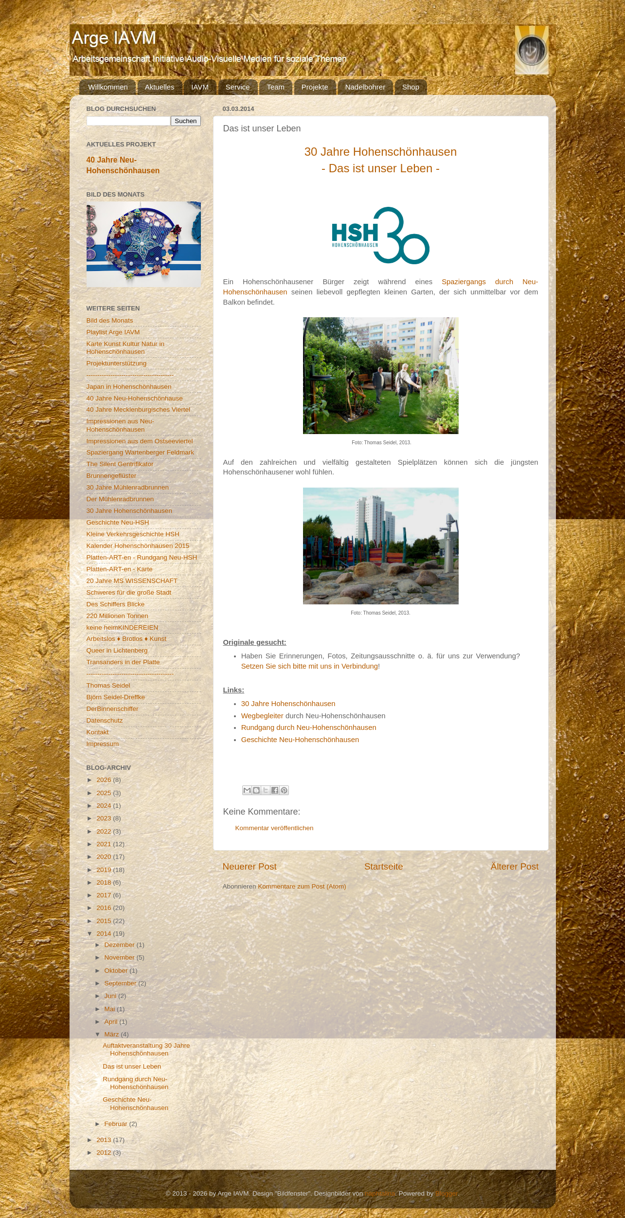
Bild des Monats (110, 320)
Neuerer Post (250, 866)
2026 (104, 779)
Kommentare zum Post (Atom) (302, 886)
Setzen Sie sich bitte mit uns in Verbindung (309, 666)
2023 (104, 818)
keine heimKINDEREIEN (123, 627)
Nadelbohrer (365, 87)
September (122, 983)
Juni (112, 996)
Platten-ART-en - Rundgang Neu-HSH (142, 557)
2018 (104, 882)
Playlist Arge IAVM (113, 332)
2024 (104, 805)
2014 (104, 933)
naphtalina (380, 1193)
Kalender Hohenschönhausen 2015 (138, 545)
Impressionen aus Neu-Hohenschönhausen (121, 425)
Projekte (315, 87)
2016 (104, 907)
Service (238, 87)
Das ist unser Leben (132, 1066)
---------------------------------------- (130, 375)
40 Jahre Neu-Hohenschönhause (135, 398)
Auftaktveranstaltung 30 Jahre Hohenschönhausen (146, 1049)
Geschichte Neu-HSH (118, 522)
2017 (104, 895)
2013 (104, 1140)
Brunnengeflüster (112, 475)
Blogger (446, 1193)
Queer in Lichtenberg (117, 650)
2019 (104, 869)
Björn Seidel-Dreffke (116, 697)
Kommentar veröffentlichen (274, 828)
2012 (104, 1152)
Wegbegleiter (262, 716)
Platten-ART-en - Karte (120, 569)
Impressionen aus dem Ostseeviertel (140, 441)
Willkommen (108, 87)
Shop (410, 87)
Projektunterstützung (117, 363)
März (113, 1034)
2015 (104, 921)
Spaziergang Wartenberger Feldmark (141, 452)
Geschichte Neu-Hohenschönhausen (300, 740)
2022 (104, 831)
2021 (104, 844)
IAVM (200, 87)
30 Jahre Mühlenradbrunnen (128, 487)
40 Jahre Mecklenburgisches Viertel (139, 409)
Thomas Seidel (108, 685)
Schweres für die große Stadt (129, 592)
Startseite (383, 866)
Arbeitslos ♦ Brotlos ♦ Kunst (127, 638)
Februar (117, 1123)
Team (276, 87)
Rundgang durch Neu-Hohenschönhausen (308, 727)
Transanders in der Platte (123, 662)
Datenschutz (105, 720)
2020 (104, 856)
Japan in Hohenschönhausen (129, 386)
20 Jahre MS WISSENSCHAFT (132, 580)
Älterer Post (515, 866)
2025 (104, 793)
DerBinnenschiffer (113, 708)
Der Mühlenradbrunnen (120, 499)
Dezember (121, 944)
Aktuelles (160, 87)
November (121, 957)
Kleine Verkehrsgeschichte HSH (133, 534)
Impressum (103, 743)
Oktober (117, 970)
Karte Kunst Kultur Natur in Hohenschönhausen (126, 347)
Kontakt (98, 732)
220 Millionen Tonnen (117, 615)
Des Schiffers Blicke (116, 604)
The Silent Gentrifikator (120, 464)
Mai (111, 1009)
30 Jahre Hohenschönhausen (288, 704)
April (112, 1021)
